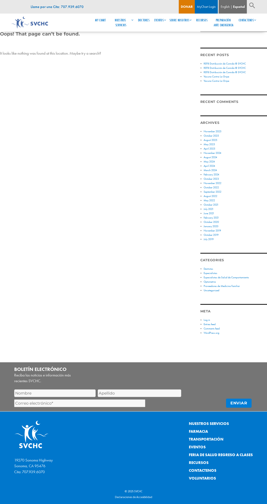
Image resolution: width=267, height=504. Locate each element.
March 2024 (210, 170)
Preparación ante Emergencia (223, 23)
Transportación (206, 439)
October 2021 (211, 204)
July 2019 (209, 239)
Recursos (202, 20)
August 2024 (210, 157)
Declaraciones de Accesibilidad (133, 497)
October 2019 (211, 235)
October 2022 (211, 187)
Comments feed (212, 328)
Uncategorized (211, 290)
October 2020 (211, 222)
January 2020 (211, 226)
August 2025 (210, 140)
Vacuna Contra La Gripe (216, 76)
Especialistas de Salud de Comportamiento (226, 277)
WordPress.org (211, 333)
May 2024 (209, 161)
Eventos (159, 20)
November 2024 (212, 153)
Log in (207, 320)
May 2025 (209, 144)
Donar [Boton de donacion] (187, 7)
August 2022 (210, 196)
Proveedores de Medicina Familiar (222, 286)
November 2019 (212, 230)
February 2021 (211, 217)
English (225, 7)
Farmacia (198, 431)
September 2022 (212, 191)
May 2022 (209, 200)
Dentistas (208, 268)
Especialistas (210, 273)
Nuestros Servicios (121, 23)
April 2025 (209, 148)
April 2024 (209, 166)
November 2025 (212, 131)
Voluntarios (202, 478)
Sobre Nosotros (179, 20)
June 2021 (209, 213)
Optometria (210, 281)
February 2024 (211, 174)
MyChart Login (206, 7)
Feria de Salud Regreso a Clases (221, 454)
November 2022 (212, 183)
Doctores (144, 20)
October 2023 (211, 179)
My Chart (100, 20)
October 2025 (211, 135)
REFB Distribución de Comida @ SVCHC (225, 63)
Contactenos (246, 20)
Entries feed (210, 324)
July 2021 (209, 209)
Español (239, 7)
